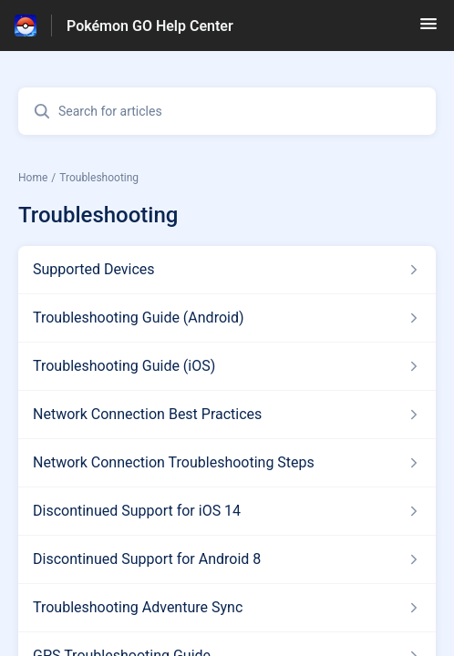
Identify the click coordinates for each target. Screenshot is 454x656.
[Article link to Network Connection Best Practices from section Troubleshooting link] (227, 414)
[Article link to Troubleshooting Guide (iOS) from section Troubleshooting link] (227, 366)
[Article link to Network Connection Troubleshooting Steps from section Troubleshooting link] (227, 463)
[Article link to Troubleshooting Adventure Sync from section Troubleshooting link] (227, 608)
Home (32, 177)
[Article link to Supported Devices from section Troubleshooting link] (227, 270)
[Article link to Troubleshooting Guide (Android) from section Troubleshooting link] (227, 318)
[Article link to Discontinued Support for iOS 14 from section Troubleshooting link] (227, 511)
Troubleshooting (99, 177)
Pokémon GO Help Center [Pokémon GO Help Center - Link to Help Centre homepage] (150, 26)
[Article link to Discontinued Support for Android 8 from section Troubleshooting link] (227, 559)
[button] (428, 29)
